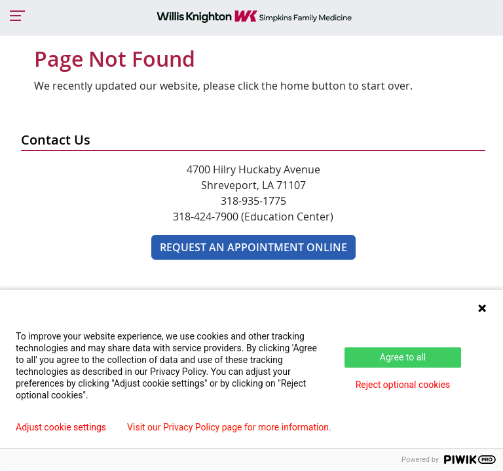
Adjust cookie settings (61, 427)
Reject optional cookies (403, 384)
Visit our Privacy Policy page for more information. (229, 427)
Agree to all (403, 357)
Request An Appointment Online (253, 247)
